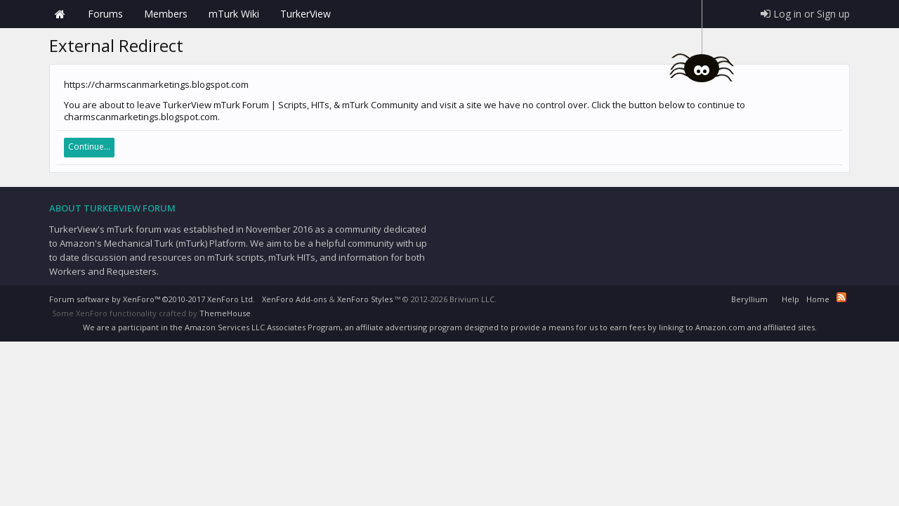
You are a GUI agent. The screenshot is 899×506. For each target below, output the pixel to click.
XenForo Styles (365, 299)
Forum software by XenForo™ (152, 299)
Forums (105, 13)
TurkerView (305, 13)
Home (59, 14)
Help (790, 299)
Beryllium (749, 299)
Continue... (89, 147)
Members (166, 13)
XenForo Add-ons (294, 299)
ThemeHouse (225, 313)
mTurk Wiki (234, 13)
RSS (841, 297)
